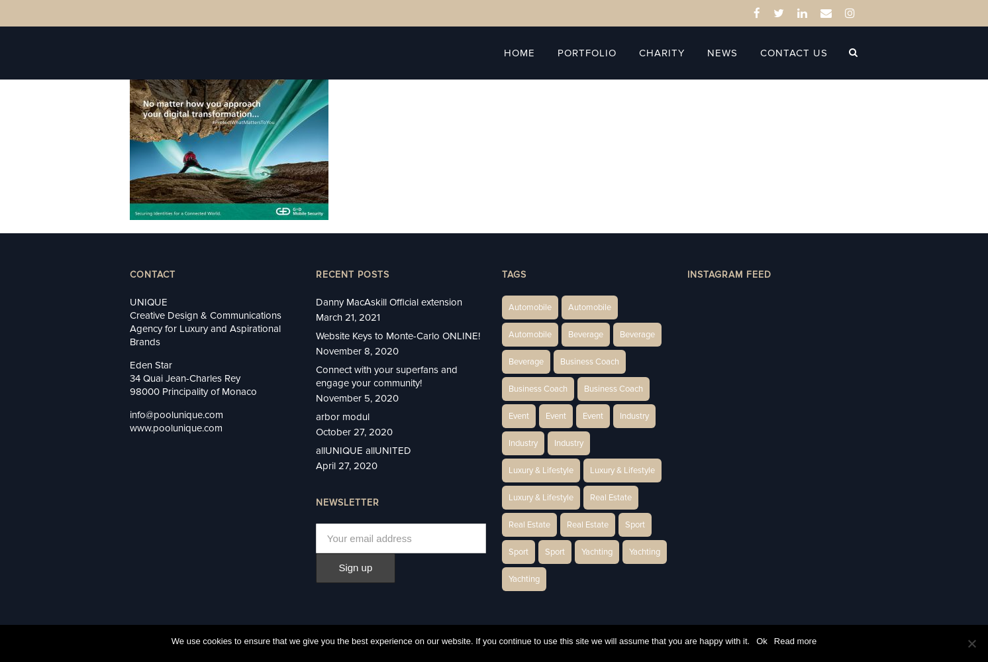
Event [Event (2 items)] (519, 416)
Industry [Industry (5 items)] (568, 443)
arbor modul (343, 417)
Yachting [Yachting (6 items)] (597, 552)
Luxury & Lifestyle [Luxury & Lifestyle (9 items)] (541, 497)
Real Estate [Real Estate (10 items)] (529, 525)
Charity (662, 53)
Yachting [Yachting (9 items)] (524, 579)
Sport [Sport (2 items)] (635, 525)
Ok (761, 641)
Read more (795, 641)
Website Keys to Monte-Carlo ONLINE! (398, 336)
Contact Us (794, 53)
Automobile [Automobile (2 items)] (589, 307)
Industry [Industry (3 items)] (634, 416)
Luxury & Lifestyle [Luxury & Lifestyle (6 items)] (541, 470)
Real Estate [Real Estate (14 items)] (611, 497)
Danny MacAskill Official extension (389, 302)
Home (519, 53)
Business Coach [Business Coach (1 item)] (589, 362)
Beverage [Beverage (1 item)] (585, 334)
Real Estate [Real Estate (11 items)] (588, 525)
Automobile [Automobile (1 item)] (530, 307)
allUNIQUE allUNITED (363, 451)
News (722, 53)
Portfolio (587, 53)
